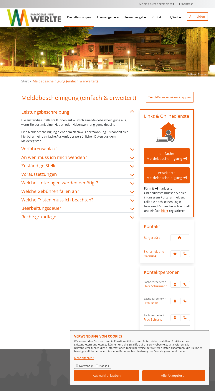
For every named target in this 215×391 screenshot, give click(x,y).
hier (164, 211)
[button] (175, 17)
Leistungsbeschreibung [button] (77, 112)
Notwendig (86, 366)
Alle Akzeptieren (173, 376)
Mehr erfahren (83, 358)
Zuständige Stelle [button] (77, 165)
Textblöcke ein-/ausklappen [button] (169, 97)
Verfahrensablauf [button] (77, 148)
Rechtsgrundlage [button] (77, 216)
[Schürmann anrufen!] (185, 284)
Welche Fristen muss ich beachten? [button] (77, 200)
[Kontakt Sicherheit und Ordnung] (175, 253)
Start (25, 81)
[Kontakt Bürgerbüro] (180, 237)
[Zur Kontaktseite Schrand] (175, 317)
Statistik (104, 366)
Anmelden (197, 16)
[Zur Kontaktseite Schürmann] (175, 284)
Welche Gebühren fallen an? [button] (77, 191)
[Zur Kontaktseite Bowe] (175, 301)
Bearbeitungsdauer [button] (77, 208)
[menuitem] (79, 17)
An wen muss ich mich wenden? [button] (77, 157)
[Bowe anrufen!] (185, 301)
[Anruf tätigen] (185, 253)
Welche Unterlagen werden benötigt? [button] (77, 182)
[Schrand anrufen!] (185, 317)
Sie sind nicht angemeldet (157, 4)
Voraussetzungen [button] (77, 174)
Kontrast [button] (186, 4)
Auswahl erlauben (107, 376)
